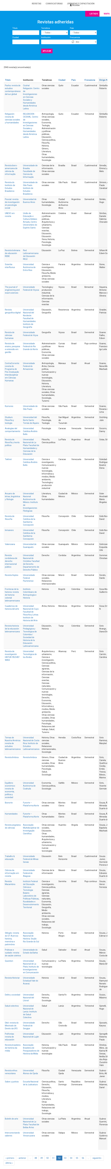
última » (9, 1163)
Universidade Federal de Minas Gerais (30, 859)
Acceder (75, 5)
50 (47, 1158)
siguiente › (97, 1158)
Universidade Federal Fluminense (29, 578)
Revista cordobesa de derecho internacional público (11, 561)
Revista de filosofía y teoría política (12, 442)
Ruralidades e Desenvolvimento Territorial (31, 904)
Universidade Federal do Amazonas (29, 366)
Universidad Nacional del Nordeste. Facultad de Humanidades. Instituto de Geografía (29, 318)
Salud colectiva (12, 1006)
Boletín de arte (11, 1119)
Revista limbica (30, 757)
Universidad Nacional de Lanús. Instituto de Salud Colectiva (30, 1012)
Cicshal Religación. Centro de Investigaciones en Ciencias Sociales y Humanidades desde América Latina (31, 97)
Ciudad (15, 37)
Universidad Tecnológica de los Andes (30, 654)
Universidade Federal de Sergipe (29, 1026)
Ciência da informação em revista (12, 873)
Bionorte (9, 803)
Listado (94, 14)
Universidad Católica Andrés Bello (30, 431)
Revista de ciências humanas (9, 335)
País (72, 28)
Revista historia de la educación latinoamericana (12, 629)
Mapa (107, 14)
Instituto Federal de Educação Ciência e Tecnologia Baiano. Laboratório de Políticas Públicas (31, 890)
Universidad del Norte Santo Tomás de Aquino (31, 420)
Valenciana (10, 544)
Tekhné (8, 459)
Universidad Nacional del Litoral (28, 998)
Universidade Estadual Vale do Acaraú (30, 981)
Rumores (9, 406)
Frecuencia (75, 37)
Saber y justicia (12, 1081)
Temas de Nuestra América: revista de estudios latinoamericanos (13, 743)
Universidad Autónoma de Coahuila (29, 786)
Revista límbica (12, 757)
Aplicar (47, 51)
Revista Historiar (12, 978)
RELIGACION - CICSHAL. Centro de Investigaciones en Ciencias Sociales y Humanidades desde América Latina (30, 125)
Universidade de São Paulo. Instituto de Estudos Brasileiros (30, 188)
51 (53, 1158)
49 (41, 1158)
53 (65, 1158)
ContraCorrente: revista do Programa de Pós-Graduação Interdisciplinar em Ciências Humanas (12, 372)
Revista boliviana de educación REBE (12, 253)
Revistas (36, 3)
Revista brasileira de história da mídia (12, 1048)
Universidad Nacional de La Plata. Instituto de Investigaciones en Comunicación (31, 967)
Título (15, 28)
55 (77, 1158)
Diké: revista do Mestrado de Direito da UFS (12, 1026)
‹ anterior (22, 1158)
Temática (45, 28)
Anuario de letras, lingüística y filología (12, 496)
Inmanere (9, 530)
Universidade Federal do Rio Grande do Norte (30, 346)
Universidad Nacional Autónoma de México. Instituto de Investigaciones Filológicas (30, 502)
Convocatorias (54, 3)
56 (83, 1158)
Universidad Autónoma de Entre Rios (29, 267)
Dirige (103, 80)
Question (9, 961)
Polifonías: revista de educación (9, 1037)
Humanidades (11, 814)
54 (71, 1158)
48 (36, 1158)
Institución (46, 37)
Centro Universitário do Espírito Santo (30, 225)
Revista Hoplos (11, 575)
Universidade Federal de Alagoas (29, 873)
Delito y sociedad (12, 995)
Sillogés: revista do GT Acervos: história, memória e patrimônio (12, 939)
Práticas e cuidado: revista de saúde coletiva (13, 953)
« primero (10, 1158)
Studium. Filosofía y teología (9, 420)
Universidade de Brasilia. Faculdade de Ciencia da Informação (30, 171)
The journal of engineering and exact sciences (12, 290)
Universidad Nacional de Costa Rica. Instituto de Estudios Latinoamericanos (31, 743)
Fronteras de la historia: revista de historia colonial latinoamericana (12, 595)
